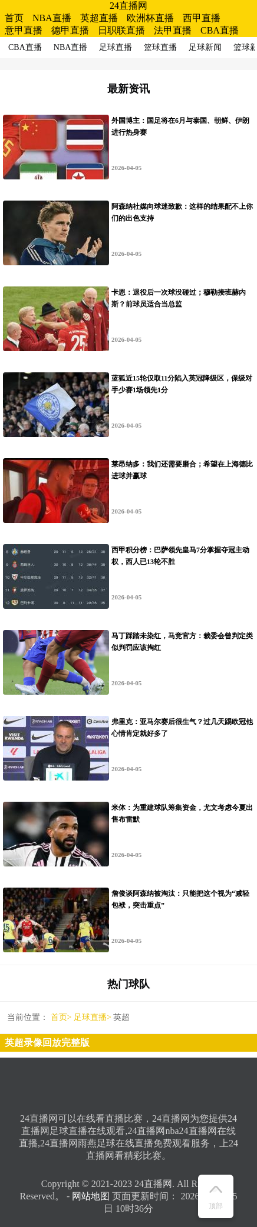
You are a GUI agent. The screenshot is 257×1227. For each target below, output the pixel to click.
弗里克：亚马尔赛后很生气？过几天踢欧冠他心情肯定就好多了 (182, 728)
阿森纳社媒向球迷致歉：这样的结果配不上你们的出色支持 (182, 212)
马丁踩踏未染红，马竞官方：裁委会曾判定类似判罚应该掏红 (182, 642)
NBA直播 (51, 18)
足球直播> (92, 1017)
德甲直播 (70, 30)
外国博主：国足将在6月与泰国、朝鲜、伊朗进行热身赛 (180, 126)
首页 (14, 18)
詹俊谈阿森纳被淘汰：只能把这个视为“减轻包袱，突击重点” (180, 899)
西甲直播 (201, 18)
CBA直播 (219, 30)
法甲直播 (173, 30)
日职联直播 (121, 30)
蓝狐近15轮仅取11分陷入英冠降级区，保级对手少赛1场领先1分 (181, 384)
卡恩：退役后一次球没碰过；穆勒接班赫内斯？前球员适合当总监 (178, 298)
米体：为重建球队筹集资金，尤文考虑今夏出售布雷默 (182, 813)
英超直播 (99, 18)
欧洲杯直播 (150, 18)
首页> (61, 1017)
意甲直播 (23, 30)
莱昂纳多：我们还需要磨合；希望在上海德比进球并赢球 (182, 470)
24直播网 (128, 6)
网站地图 (91, 1196)
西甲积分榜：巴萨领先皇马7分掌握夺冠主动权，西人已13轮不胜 (180, 556)
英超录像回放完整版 (47, 1043)
